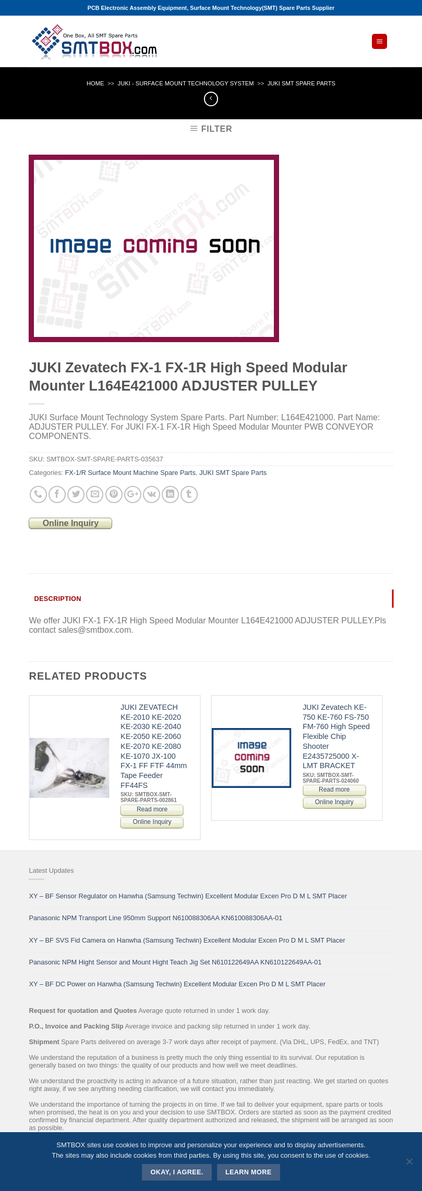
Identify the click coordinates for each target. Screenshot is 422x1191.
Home (95, 83)
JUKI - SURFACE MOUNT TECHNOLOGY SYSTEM (186, 83)
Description (57, 599)
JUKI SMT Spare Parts (301, 83)
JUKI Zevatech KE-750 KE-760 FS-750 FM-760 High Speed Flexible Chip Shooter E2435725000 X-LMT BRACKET (336, 736)
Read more (152, 809)
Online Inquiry (71, 523)
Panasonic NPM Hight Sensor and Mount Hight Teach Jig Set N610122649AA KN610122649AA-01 (175, 962)
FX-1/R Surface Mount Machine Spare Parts (130, 473)
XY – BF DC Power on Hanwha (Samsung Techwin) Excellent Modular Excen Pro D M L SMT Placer (177, 984)
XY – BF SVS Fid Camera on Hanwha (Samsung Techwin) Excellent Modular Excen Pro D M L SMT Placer (187, 940)
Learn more (248, 1172)
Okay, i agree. (177, 1172)
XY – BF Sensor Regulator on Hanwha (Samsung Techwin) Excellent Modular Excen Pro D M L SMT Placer (188, 896)
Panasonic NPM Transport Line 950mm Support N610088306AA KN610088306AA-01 (155, 918)
